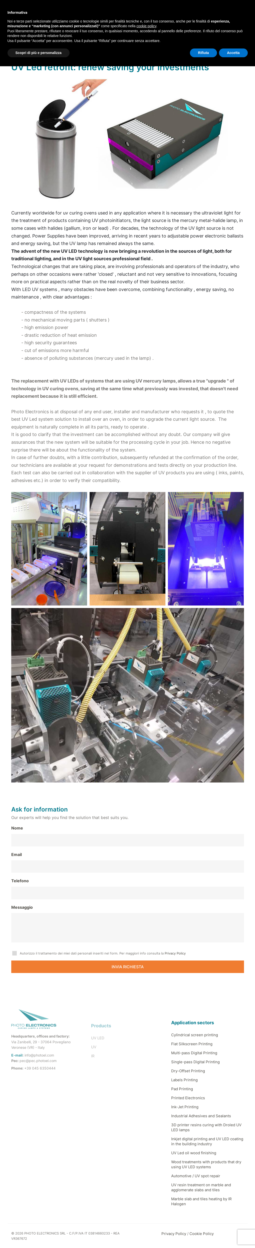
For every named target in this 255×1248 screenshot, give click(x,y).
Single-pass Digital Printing (195, 1062)
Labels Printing (184, 1080)
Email (16, 854)
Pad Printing (182, 1088)
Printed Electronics (188, 1098)
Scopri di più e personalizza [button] (39, 53)
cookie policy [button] (146, 26)
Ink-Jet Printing (184, 1106)
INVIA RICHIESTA (128, 966)
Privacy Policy (175, 953)
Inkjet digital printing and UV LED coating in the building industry (207, 1141)
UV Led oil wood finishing (193, 1152)
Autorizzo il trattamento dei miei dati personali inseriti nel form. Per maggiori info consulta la (103, 953)
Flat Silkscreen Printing (191, 1044)
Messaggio (22, 907)
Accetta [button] (233, 53)
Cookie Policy (201, 1233)
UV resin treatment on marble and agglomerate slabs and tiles (201, 1187)
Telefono (20, 880)
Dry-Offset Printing (188, 1070)
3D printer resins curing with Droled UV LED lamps (206, 1127)
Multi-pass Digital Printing (194, 1052)
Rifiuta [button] (203, 53)
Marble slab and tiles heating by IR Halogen (201, 1201)
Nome (17, 828)
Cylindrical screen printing (194, 1034)
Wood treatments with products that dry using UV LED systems (206, 1164)
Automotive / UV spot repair (195, 1176)
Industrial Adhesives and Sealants (201, 1116)
